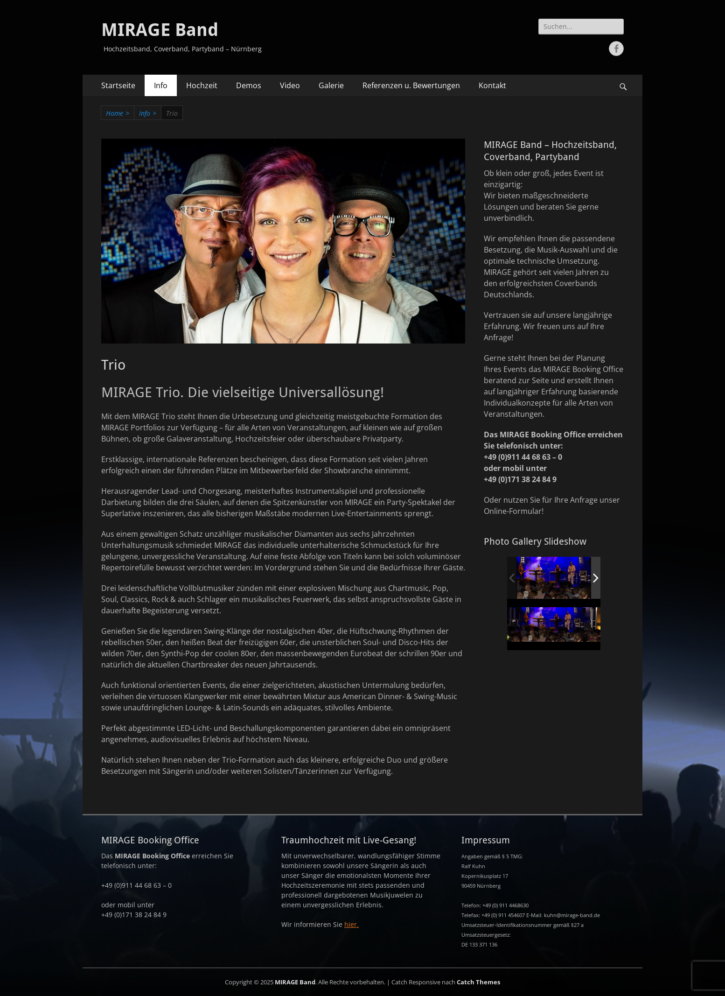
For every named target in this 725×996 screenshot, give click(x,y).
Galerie (331, 85)
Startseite (118, 85)
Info (160, 85)
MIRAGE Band (159, 30)
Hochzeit (201, 85)
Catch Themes (478, 982)
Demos (248, 85)
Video (290, 85)
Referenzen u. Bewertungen (411, 85)
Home (117, 113)
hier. (351, 924)
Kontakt (492, 85)
